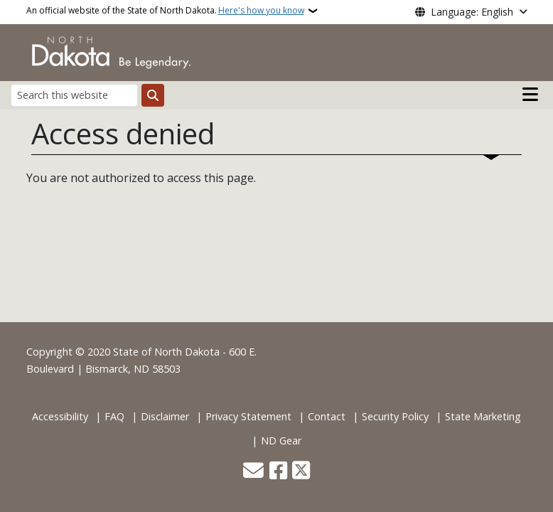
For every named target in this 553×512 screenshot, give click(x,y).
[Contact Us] (253, 472)
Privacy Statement (248, 416)
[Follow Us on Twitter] (301, 472)
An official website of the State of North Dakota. (165, 10)
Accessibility (60, 416)
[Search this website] (74, 95)
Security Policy (395, 416)
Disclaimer (165, 416)
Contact (326, 416)
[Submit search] (152, 95)
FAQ (114, 416)
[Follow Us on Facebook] (278, 472)
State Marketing (483, 416)
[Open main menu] (530, 94)
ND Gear (281, 440)
